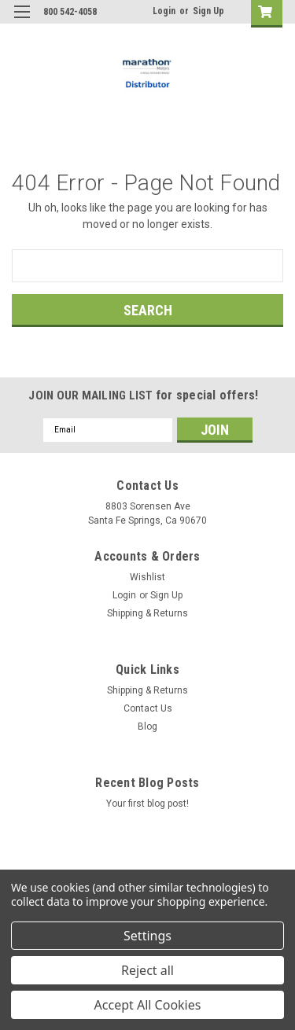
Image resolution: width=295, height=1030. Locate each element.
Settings (147, 935)
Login (164, 11)
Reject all (147, 970)
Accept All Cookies (147, 1004)
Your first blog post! (147, 803)
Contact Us (148, 708)
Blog (147, 726)
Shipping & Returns (147, 613)
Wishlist (147, 577)
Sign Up (208, 11)
